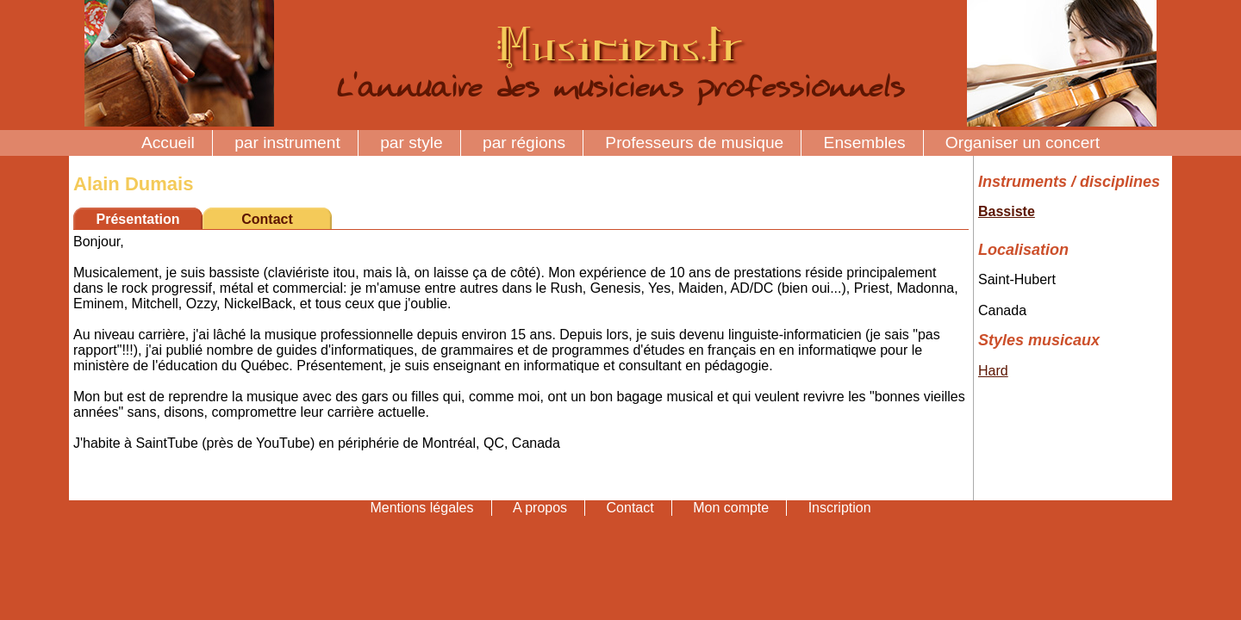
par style (411, 142)
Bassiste (1006, 211)
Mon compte (731, 507)
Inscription (839, 507)
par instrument (287, 142)
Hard (993, 370)
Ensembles (865, 142)
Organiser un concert (1022, 142)
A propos (540, 507)
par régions (524, 142)
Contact (267, 219)
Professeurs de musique (694, 142)
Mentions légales (421, 507)
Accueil (168, 142)
